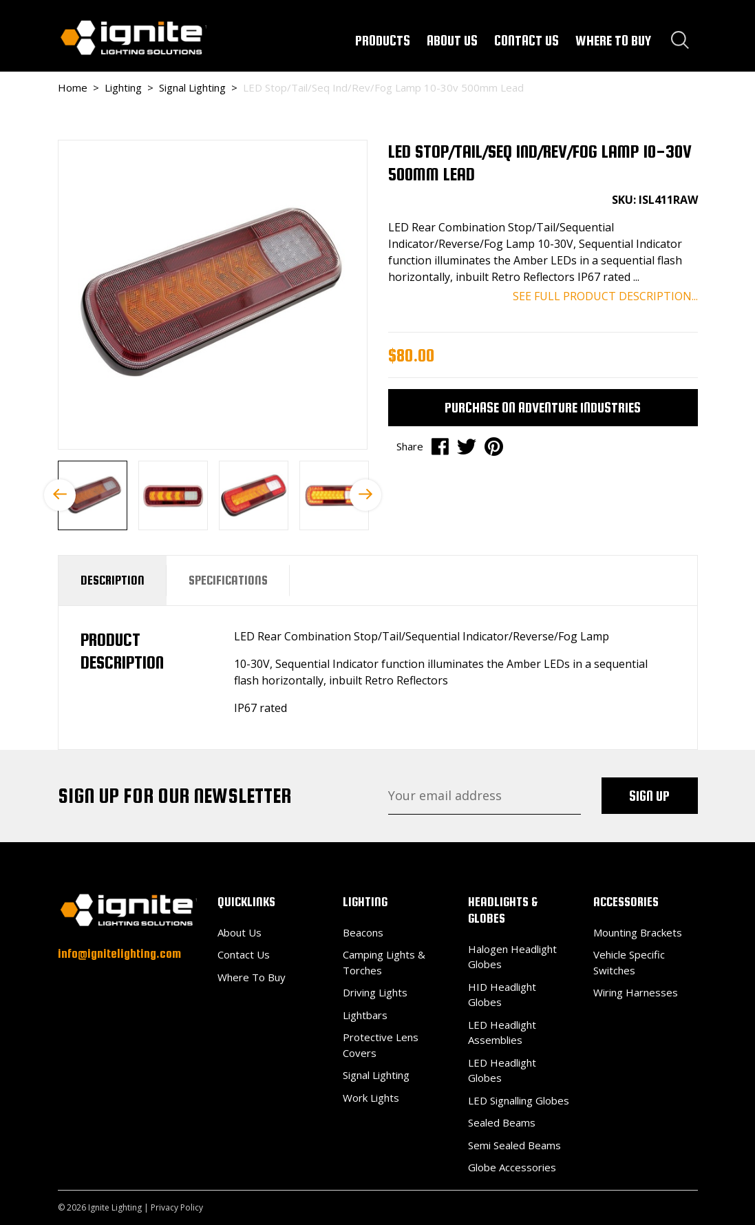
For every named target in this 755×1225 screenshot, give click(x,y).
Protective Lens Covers (380, 1045)
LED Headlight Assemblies (502, 1032)
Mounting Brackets (637, 932)
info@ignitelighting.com (119, 953)
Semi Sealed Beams (514, 1145)
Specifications (228, 580)
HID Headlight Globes (502, 994)
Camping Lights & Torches (384, 962)
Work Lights (371, 1097)
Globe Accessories (512, 1167)
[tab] (113, 580)
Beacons (363, 932)
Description (113, 580)
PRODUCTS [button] (382, 40)
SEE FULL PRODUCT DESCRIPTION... (605, 296)
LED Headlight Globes (502, 1070)
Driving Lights (375, 992)
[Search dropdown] (680, 40)
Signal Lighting (376, 1075)
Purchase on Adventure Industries (543, 407)
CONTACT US (526, 40)
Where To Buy (251, 977)
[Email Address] (484, 796)
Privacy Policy (177, 1207)
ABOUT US (452, 40)
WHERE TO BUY (613, 40)
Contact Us (243, 954)
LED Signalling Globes (518, 1100)
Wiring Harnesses (635, 992)
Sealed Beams (501, 1122)
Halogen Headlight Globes (512, 957)
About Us (239, 932)
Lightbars (365, 1015)
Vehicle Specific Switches (629, 962)
